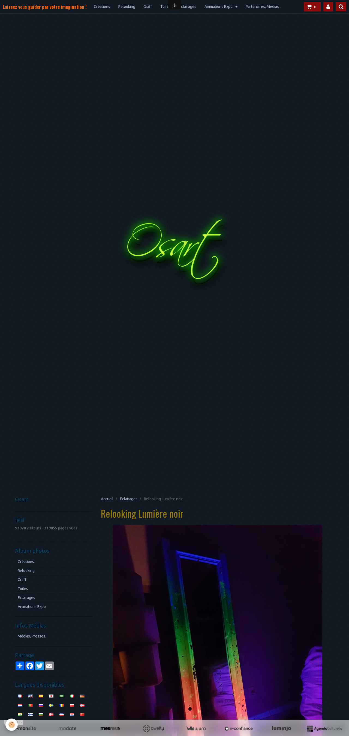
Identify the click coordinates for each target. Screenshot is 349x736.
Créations (102, 6)
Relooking (126, 6)
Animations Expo (218, 6)
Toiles (165, 6)
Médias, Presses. (32, 636)
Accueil (107, 499)
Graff (147, 6)
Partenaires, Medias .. (263, 6)
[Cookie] (11, 725)
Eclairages (187, 6)
